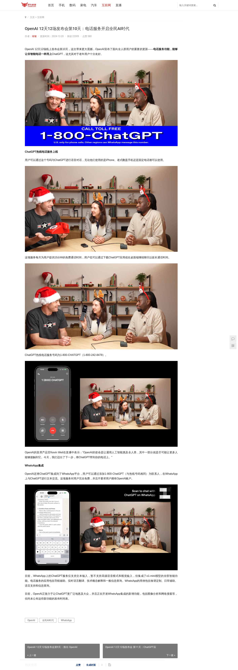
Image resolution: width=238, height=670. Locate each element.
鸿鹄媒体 (178, 339)
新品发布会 (193, 329)
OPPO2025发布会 (179, 334)
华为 (193, 334)
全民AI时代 (48, 578)
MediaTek (193, 309)
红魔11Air (177, 324)
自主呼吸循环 (179, 319)
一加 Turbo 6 (178, 304)
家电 (85, 5)
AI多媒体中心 (209, 334)
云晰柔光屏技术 (209, 299)
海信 (208, 314)
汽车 (96, 5)
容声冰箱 (193, 299)
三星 (178, 314)
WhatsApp (66, 578)
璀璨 (34, 36)
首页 (52, 5)
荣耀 (193, 319)
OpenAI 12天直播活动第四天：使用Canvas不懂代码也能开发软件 (58, 631)
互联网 (107, 5)
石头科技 (178, 329)
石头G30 (193, 339)
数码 (74, 5)
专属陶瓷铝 (193, 324)
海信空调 (193, 304)
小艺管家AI (208, 329)
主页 (32, 17)
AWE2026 (193, 294)
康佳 (208, 304)
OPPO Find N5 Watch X (201, 87)
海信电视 (208, 319)
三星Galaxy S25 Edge (179, 309)
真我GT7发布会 (197, 74)
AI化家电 (208, 339)
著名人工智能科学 (209, 294)
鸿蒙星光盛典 (209, 324)
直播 (120, 5)
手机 (63, 5)
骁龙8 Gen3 (208, 309)
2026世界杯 (178, 294)
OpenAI (31, 578)
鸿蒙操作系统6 (179, 299)
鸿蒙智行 (193, 314)
